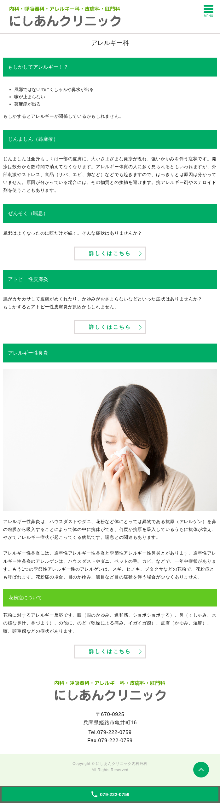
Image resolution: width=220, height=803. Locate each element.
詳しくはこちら (110, 253)
